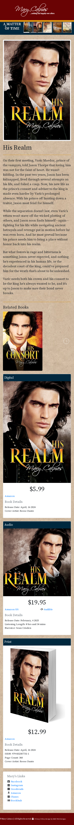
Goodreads (17, 789)
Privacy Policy (40, 819)
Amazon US (12, 609)
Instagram (17, 785)
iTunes (15, 796)
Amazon (10, 496)
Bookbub (16, 800)
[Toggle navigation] (8, 10)
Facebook (16, 781)
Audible (48, 609)
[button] (5, 26)
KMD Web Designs (59, 819)
